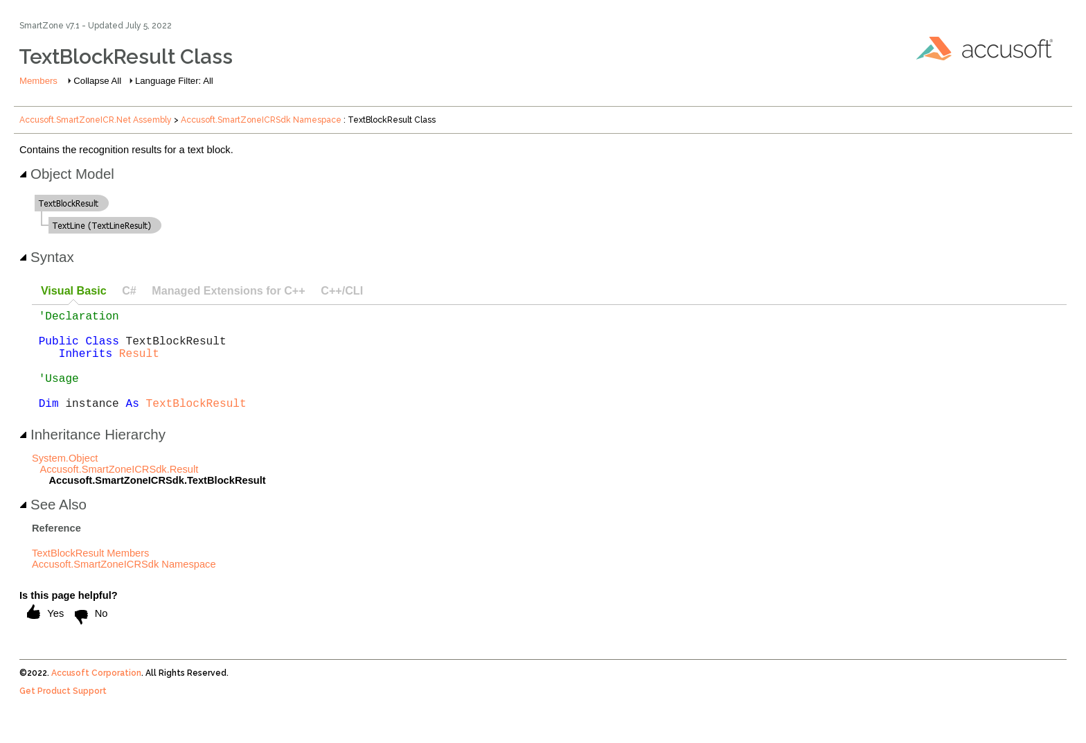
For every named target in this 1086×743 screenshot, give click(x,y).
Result (139, 364)
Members (38, 81)
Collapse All (97, 81)
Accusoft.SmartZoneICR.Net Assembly (95, 120)
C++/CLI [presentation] (342, 290)
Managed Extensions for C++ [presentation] (228, 290)
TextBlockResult (196, 424)
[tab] (73, 291)
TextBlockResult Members (90, 575)
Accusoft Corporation (96, 695)
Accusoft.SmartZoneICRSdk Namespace (261, 120)
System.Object (65, 480)
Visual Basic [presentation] (74, 290)
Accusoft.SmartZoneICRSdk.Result (118, 491)
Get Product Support (63, 713)
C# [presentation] (129, 290)
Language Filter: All (174, 81)
